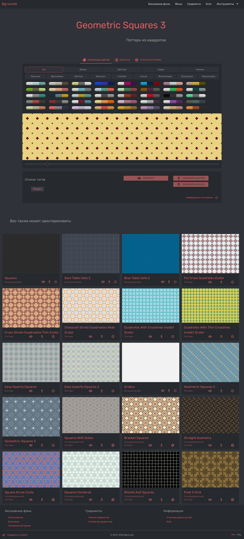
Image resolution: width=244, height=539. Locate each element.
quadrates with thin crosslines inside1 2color (207, 330)
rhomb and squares (139, 492)
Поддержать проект (17, 535)
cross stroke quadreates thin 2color (32, 332)
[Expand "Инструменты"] (228, 4)
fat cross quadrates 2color (204, 278)
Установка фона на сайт (179, 517)
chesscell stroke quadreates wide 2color (89, 330)
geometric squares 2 (199, 387)
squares (11, 278)
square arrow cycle (19, 492)
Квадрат (37, 189)
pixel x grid (192, 492)
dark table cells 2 (77, 278)
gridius (129, 387)
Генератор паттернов (19, 525)
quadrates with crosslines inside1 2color (149, 330)
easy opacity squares (21, 387)
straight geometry (197, 438)
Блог (169, 521)
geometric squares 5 (20, 441)
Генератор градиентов (100, 521)
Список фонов (15, 517)
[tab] (96, 60)
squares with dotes (78, 438)
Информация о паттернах (199, 197)
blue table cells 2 (137, 278)
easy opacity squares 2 (81, 387)
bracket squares (136, 438)
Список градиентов (99, 517)
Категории (13, 521)
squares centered (77, 492)
